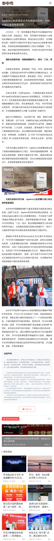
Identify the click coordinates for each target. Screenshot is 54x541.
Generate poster (10, 419)
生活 (5, 15)
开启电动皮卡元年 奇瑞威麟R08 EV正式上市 (13, 476)
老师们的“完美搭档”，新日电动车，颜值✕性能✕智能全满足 (40, 505)
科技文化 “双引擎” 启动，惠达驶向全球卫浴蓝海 (39, 534)
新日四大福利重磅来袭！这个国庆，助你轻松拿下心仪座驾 (13, 505)
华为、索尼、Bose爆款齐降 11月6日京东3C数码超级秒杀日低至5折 (39, 476)
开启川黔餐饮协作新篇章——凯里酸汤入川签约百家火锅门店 (13, 534)
